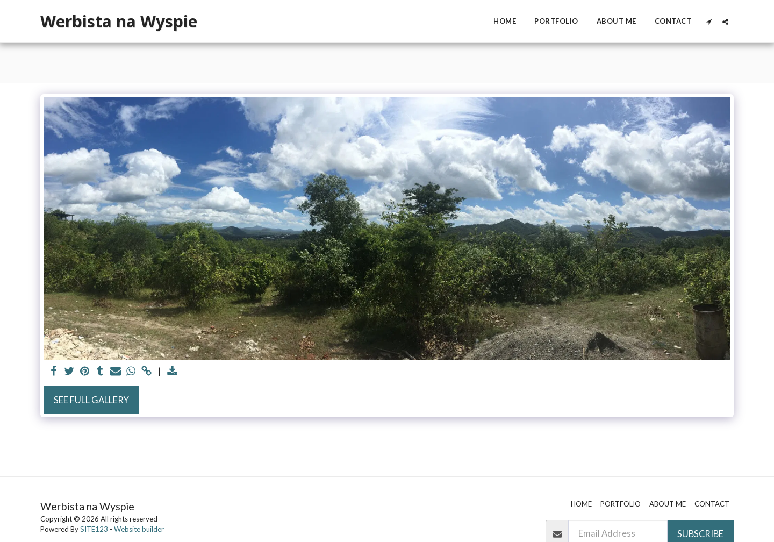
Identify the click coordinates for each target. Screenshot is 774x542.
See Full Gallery (91, 400)
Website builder (139, 529)
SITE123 (94, 529)
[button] (708, 21)
